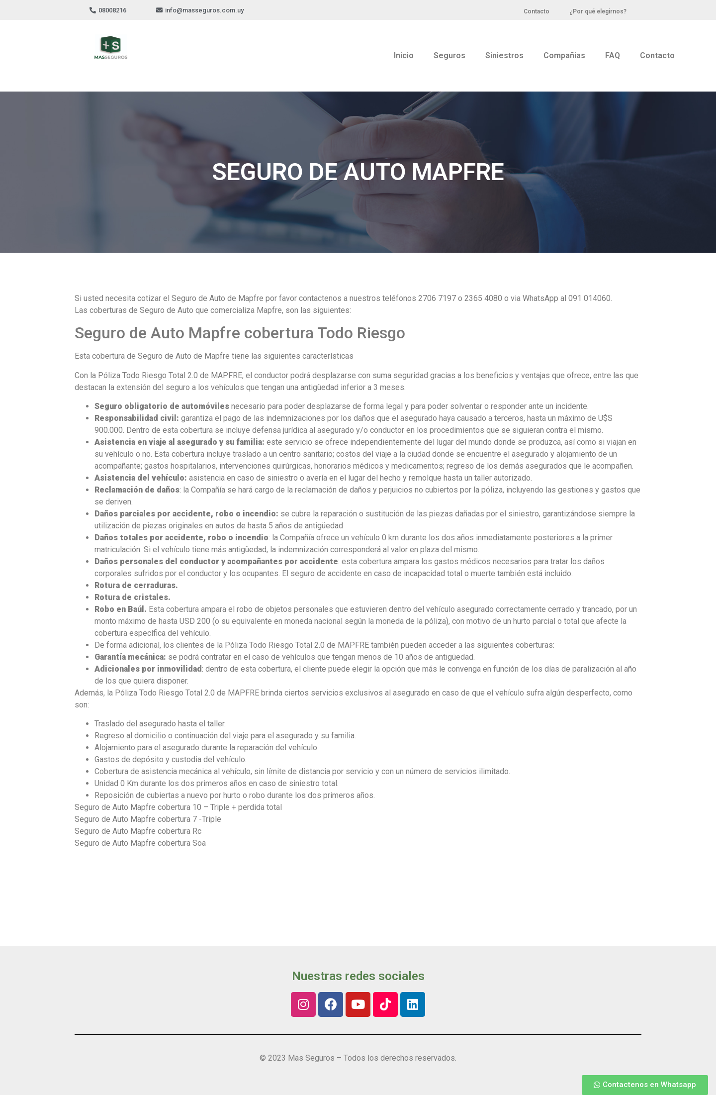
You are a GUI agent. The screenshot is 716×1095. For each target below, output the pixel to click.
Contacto (657, 55)
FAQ (612, 55)
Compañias (564, 55)
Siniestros (504, 55)
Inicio (404, 55)
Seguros (449, 55)
